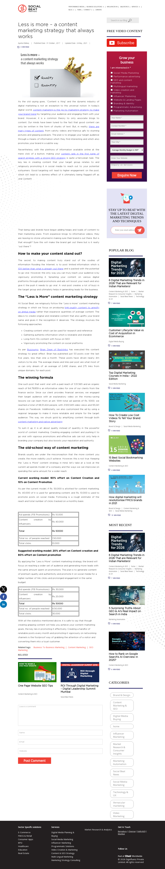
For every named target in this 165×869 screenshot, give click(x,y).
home (133, 291)
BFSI (20, 842)
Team (79, 10)
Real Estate (23, 853)
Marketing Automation (126, 111)
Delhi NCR (141, 831)
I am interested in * (120, 68)
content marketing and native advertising (40, 422)
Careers (98, 10)
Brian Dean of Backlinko (54, 349)
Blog (70, 10)
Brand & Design (114, 426)
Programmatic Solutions (62, 846)
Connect (87, 10)
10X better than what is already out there (40, 269)
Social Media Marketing (126, 73)
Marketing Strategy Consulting (65, 860)
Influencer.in (112, 7)
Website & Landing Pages (127, 100)
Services (135, 7)
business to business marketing (49, 647)
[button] (3, 589)
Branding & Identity (124, 103)
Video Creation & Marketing (64, 849)
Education (22, 849)
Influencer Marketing (125, 96)
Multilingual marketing (125, 86)
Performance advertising (127, 76)
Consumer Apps (25, 839)
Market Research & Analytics (98, 829)
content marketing (77, 647)
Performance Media (76, 7)
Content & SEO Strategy (63, 853)
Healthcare (23, 846)
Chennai (132, 831)
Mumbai (121, 834)
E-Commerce (24, 832)
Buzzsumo (32, 349)
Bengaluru (122, 831)
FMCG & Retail (25, 835)
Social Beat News (67, 697)
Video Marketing (118, 814)
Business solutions (94, 7)
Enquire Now (126, 175)
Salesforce (124, 7)
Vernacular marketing (119, 804)
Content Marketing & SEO (27, 694)
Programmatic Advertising (128, 107)
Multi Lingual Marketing (62, 856)
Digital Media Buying (116, 341)
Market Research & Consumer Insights (126, 292)
